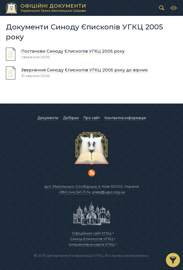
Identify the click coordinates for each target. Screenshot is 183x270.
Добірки (71, 118)
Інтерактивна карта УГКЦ (91, 244)
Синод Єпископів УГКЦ (91, 238)
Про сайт (91, 118)
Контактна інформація (125, 118)
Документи (47, 118)
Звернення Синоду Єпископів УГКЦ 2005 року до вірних (84, 70)
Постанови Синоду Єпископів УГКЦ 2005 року (73, 51)
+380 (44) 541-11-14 (74, 192)
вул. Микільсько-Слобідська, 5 (72, 186)
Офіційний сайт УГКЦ (91, 233)
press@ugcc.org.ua (108, 192)
